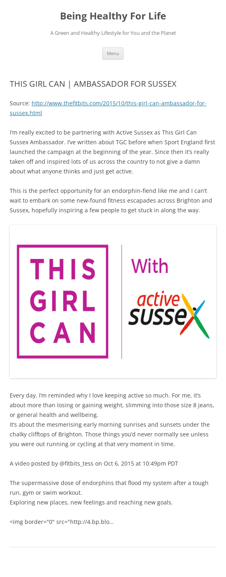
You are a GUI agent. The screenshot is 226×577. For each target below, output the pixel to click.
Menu (113, 53)
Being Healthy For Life (113, 16)
